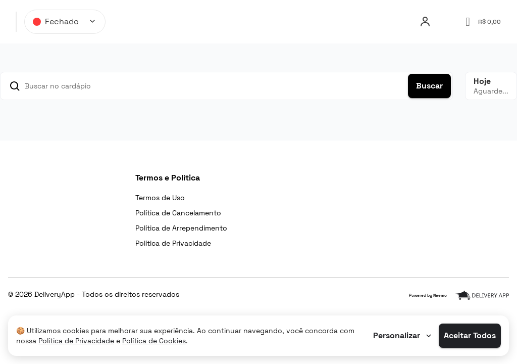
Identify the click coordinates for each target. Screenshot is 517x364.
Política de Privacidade (76, 340)
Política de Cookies (154, 340)
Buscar (429, 85)
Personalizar (403, 335)
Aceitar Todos (470, 335)
